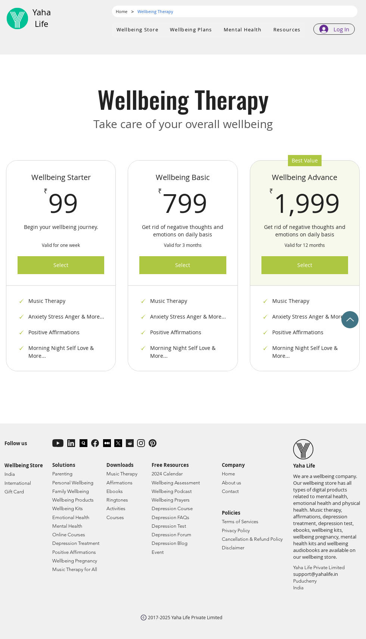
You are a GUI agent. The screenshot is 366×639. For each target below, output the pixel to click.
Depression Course (172, 508)
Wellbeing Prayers (171, 500)
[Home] (121, 11)
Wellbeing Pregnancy (74, 561)
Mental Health (67, 526)
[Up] (350, 319)
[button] (191, 29)
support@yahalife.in (315, 574)
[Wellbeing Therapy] (155, 11)
